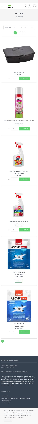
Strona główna (19, 16)
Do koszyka (24, 78)
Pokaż (19, 280)
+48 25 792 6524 (10, 367)
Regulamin (5, 396)
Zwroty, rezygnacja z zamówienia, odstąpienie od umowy (16, 398)
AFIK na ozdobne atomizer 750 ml (19, 221)
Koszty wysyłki (6, 403)
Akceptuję (8, 420)
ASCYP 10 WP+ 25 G (19, 272)
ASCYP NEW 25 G (19, 323)
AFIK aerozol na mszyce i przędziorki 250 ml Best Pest (19, 120)
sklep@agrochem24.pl (11, 365)
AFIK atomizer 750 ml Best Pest (19, 171)
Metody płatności (6, 400)
